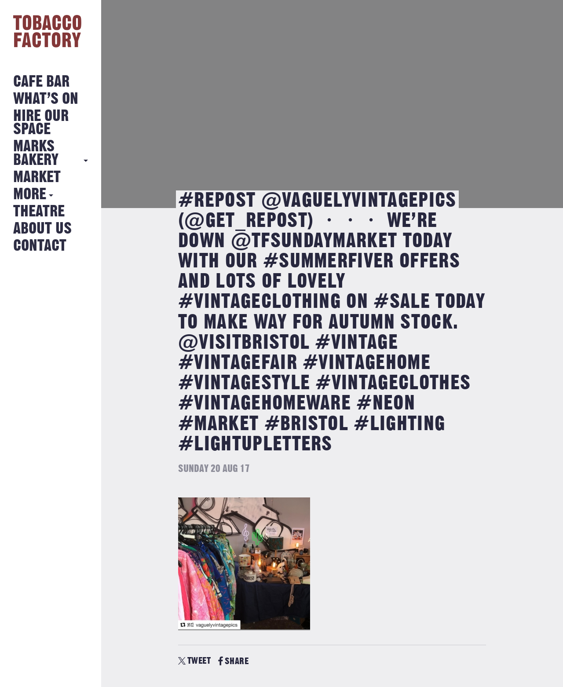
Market (37, 177)
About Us (42, 229)
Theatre (39, 212)
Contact (39, 246)
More (29, 194)
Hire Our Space (41, 123)
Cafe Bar (41, 82)
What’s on (45, 99)
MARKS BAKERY (35, 153)
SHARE (233, 661)
